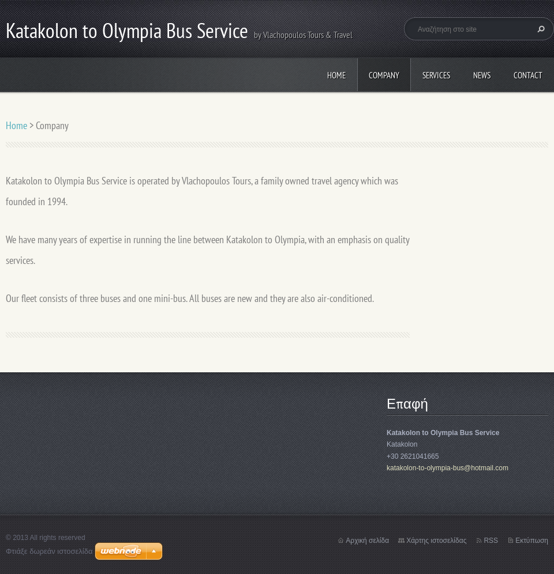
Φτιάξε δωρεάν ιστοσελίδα (49, 551)
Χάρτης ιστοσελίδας (436, 541)
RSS (491, 541)
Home (336, 75)
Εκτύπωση (531, 541)
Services (436, 75)
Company (384, 75)
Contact (528, 75)
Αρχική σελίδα (367, 541)
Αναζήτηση (539, 28)
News (482, 75)
